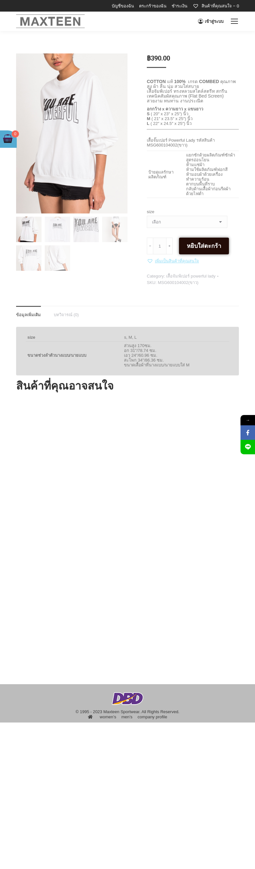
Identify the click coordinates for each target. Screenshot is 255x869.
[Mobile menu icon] (234, 21)
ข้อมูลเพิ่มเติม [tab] (28, 314)
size (150, 211)
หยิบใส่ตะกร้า (204, 245)
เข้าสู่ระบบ (210, 21)
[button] (173, 261)
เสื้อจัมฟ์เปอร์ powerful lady (190, 276)
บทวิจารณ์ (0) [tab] (66, 314)
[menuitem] (123, 6)
